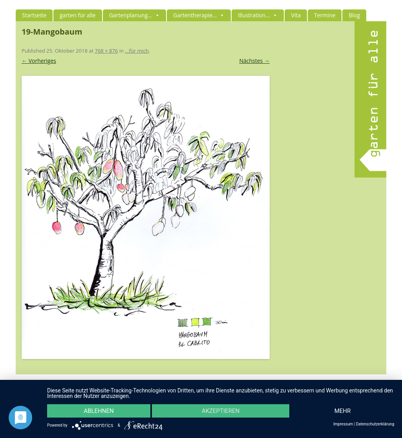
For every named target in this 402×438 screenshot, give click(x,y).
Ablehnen (98, 410)
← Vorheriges (39, 60)
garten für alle (78, 15)
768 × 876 (106, 50)
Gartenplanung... (134, 15)
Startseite (34, 15)
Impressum (343, 424)
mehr (342, 410)
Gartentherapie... (199, 15)
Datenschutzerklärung (375, 424)
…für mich (137, 50)
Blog (354, 15)
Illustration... (258, 15)
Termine (324, 15)
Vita (296, 15)
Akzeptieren (220, 410)
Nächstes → (254, 60)
